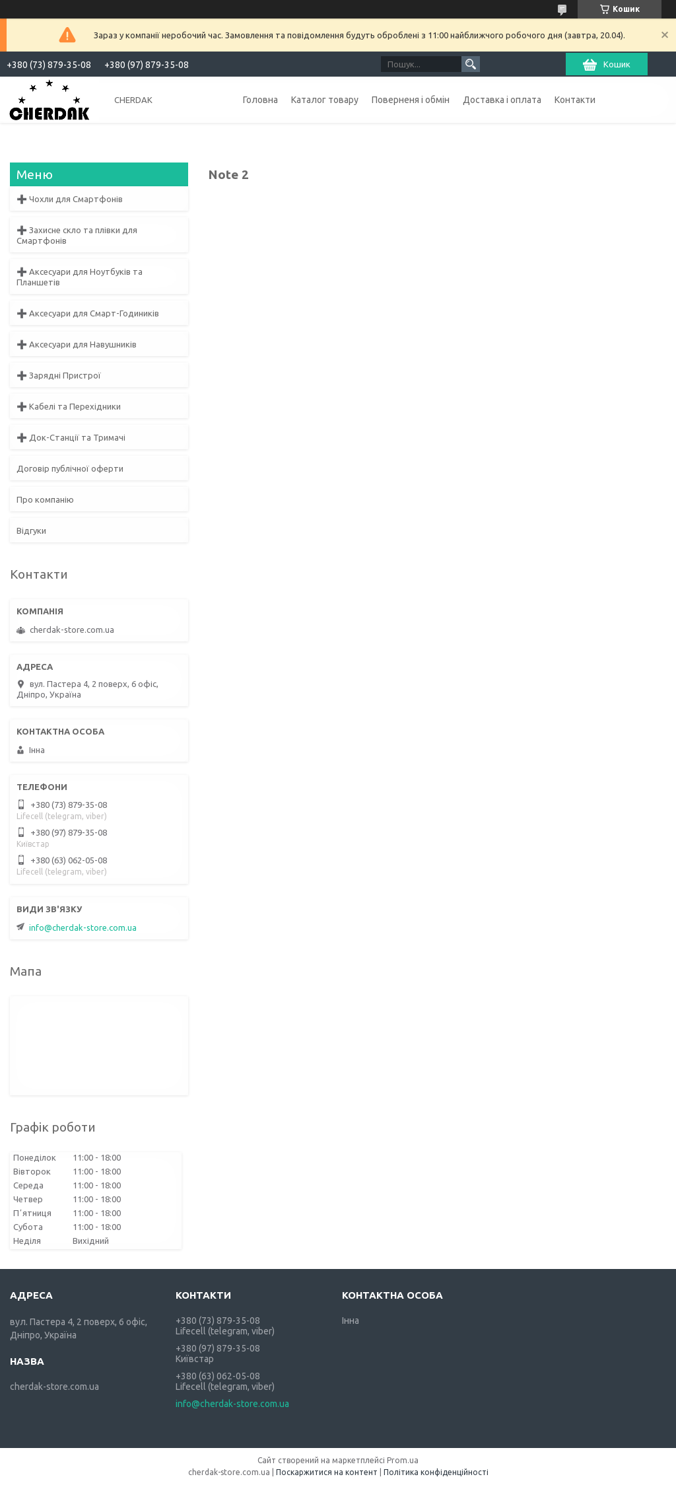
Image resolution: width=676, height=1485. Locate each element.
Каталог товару (324, 99)
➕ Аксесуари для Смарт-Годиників (88, 313)
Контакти (575, 99)
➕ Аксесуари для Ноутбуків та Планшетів (80, 277)
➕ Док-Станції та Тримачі (71, 437)
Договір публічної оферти (70, 468)
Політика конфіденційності (436, 1472)
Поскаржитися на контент (327, 1472)
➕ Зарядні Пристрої (59, 375)
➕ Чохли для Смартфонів (70, 198)
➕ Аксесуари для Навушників (77, 344)
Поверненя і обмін (411, 99)
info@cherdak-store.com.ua (83, 927)
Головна (260, 99)
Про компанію (45, 499)
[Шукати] (470, 64)
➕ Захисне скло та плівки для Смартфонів (77, 235)
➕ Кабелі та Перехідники (69, 406)
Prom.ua (403, 1460)
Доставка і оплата (502, 99)
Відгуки (31, 530)
